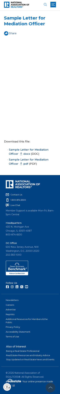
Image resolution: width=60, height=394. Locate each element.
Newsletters (12, 300)
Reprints (10, 314)
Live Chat (15, 205)
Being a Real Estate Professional (22, 351)
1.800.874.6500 (18, 200)
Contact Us (16, 194)
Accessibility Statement (18, 331)
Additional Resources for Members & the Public (27, 321)
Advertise (11, 309)
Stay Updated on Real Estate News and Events (30, 359)
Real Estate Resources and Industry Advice (28, 355)
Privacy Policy (13, 327)
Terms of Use (12, 336)
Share (10, 33)
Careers (10, 305)
